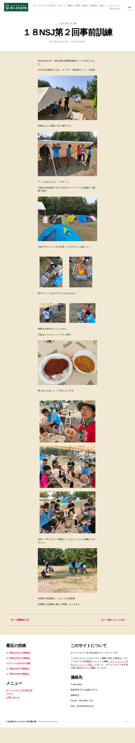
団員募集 (108, 6)
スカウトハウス (100, 9)
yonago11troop (63, 42)
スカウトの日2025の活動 (18, 664)
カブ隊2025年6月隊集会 (17, 675)
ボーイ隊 (73, 24)
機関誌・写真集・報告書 (92, 6)
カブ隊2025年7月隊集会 (17, 669)
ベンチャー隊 (63, 24)
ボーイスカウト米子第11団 (59, 6)
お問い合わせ (114, 9)
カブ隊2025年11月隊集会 (18, 653)
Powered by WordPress (48, 722)
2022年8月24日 (79, 42)
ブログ (75, 6)
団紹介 (117, 6)
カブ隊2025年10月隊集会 (18, 659)
